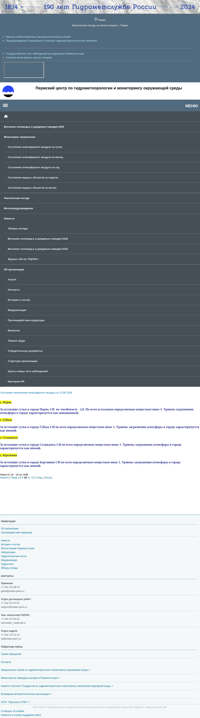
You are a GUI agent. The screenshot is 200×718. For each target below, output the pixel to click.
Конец (48, 477)
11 (29, 477)
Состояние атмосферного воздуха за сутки (35, 146)
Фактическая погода (16, 198)
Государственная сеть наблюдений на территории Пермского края (45, 53)
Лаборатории (8, 552)
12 (32, 477)
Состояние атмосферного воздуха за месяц (35, 157)
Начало (4, 477)
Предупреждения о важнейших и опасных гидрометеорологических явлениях (51, 40)
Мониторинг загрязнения (19, 136)
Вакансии (14, 330)
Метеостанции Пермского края (17, 548)
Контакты (14, 289)
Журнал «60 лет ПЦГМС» (23, 259)
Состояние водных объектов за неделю (33, 177)
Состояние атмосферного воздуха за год (33, 167)
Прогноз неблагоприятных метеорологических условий (38, 36)
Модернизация (17, 310)
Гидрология (7, 564)
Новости (9, 218)
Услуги (12, 279)
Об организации (14, 269)
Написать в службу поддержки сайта (21, 715)
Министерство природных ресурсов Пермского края (30, 678)
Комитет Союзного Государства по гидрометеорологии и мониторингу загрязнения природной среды (57, 686)
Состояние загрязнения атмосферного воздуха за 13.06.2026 (36, 392)
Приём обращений (11, 654)
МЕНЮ (191, 106)
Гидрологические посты (14, 556)
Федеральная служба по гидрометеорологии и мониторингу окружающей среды (45, 670)
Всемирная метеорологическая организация (26, 694)
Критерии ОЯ (16, 381)
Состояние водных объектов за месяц (32, 187)
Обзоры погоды (18, 228)
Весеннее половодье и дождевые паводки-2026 (34, 126)
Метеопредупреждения (18, 208)
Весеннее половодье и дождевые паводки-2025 (38, 248)
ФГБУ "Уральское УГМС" (15, 702)
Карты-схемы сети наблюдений (28, 371)
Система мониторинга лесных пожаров (29, 57)
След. (39, 477)
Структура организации (23, 361)
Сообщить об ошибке (12, 711)
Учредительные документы (25, 350)
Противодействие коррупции (26, 320)
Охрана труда (16, 340)
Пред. (14, 477)
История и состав (19, 299)
